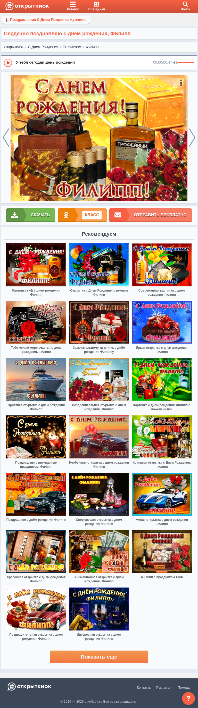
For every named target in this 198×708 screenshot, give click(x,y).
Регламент (164, 687)
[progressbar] (185, 63)
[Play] (8, 63)
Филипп (92, 47)
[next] (192, 138)
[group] (99, 63)
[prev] (6, 138)
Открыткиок (13, 47)
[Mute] (174, 62)
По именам (72, 47)
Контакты (144, 687)
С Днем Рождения (43, 47)
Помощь (184, 687)
